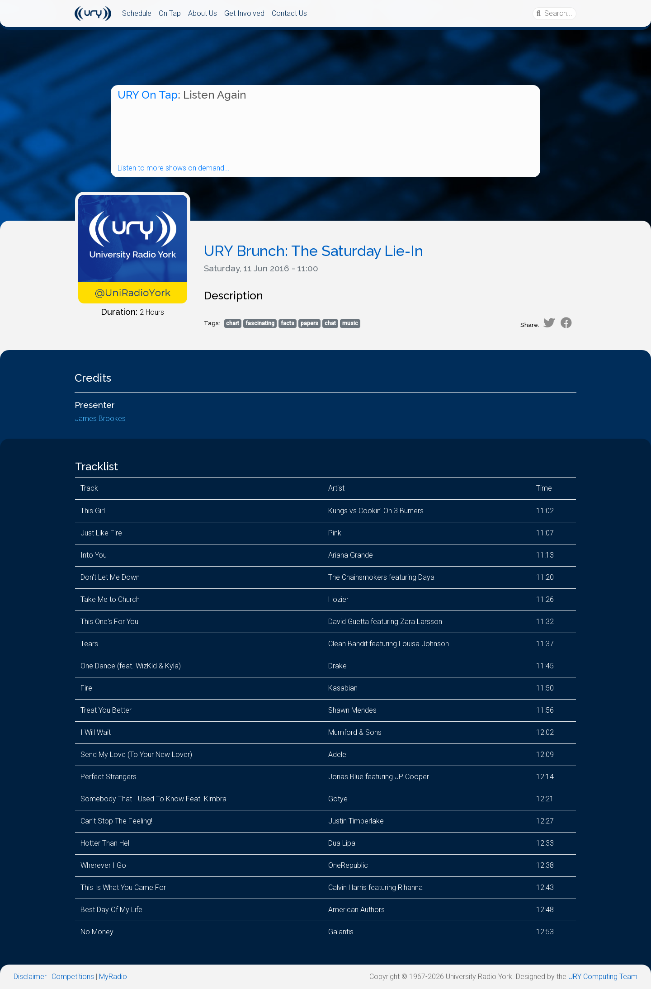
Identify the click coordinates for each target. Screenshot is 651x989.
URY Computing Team (602, 976)
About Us (202, 13)
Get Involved (244, 13)
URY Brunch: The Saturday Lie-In (313, 250)
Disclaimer (30, 976)
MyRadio (113, 976)
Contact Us (289, 13)
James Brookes (100, 418)
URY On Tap (148, 94)
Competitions (73, 976)
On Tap (170, 13)
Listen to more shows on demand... (174, 168)
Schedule (136, 13)
